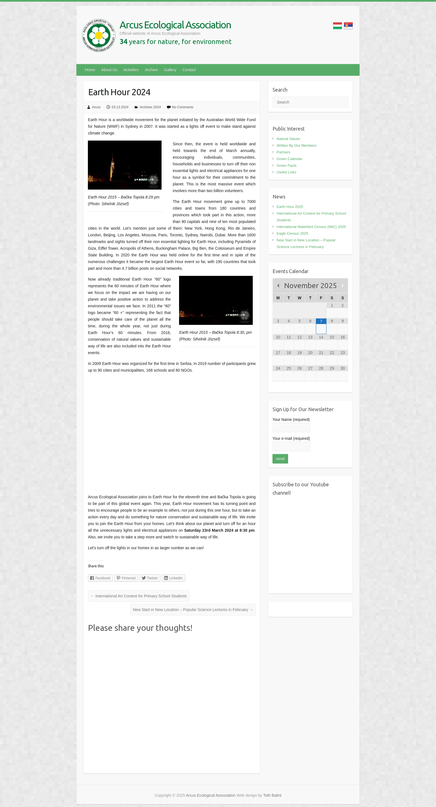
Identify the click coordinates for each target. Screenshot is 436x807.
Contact (189, 70)
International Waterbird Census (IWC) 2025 (311, 227)
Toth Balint (272, 795)
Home (90, 70)
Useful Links (286, 172)
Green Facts (287, 165)
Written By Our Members (296, 145)
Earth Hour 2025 (290, 207)
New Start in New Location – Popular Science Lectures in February (193, 609)
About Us (109, 70)
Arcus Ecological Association (175, 24)
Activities (131, 70)
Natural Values (288, 139)
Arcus (96, 107)
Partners (283, 152)
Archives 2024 (150, 107)
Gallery (170, 70)
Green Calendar (290, 159)
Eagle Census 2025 (292, 233)
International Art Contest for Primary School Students (138, 596)
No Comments (183, 107)
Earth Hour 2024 (119, 92)
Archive (151, 70)
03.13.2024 (120, 107)
